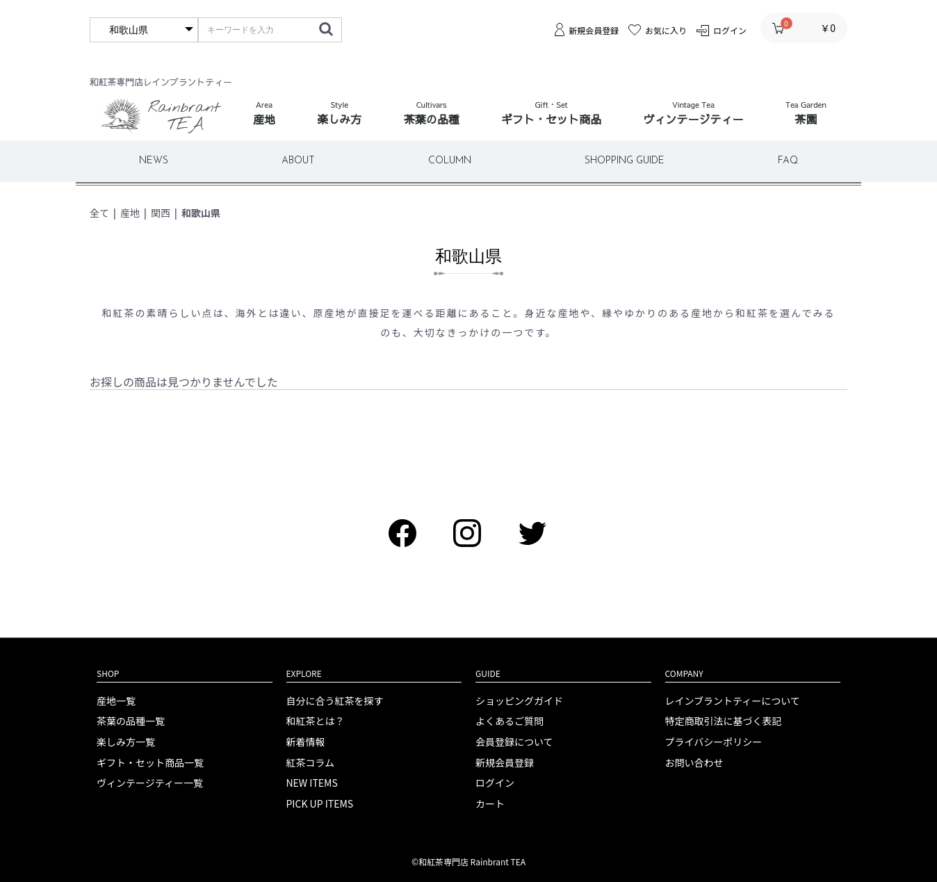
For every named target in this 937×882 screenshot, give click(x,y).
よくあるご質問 (509, 721)
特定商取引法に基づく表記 (723, 721)
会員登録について (514, 742)
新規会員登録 (504, 762)
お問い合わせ (694, 762)
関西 (160, 213)
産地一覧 (116, 701)
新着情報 (305, 742)
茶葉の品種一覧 (131, 721)
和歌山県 (200, 213)
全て (99, 213)
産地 (130, 213)
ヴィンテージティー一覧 (150, 783)
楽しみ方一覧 (126, 742)
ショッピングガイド (519, 701)
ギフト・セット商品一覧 (150, 762)
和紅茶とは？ (315, 721)
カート (490, 803)
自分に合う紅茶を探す (335, 701)
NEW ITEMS (312, 783)
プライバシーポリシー (714, 742)
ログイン (494, 783)
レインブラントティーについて (732, 701)
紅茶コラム (310, 762)
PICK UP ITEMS (320, 803)
